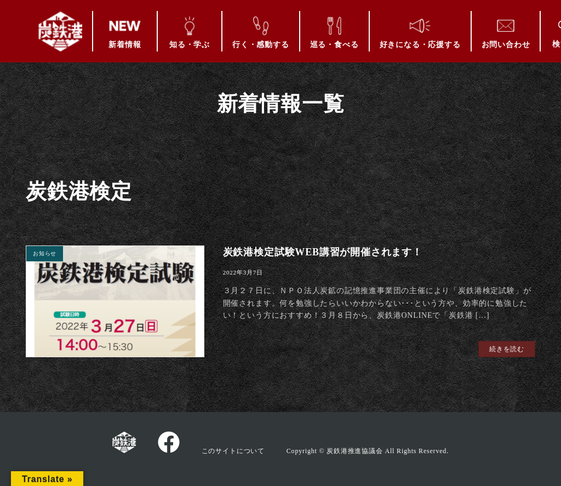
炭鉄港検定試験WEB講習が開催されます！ (322, 252)
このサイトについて (233, 451)
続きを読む (506, 349)
